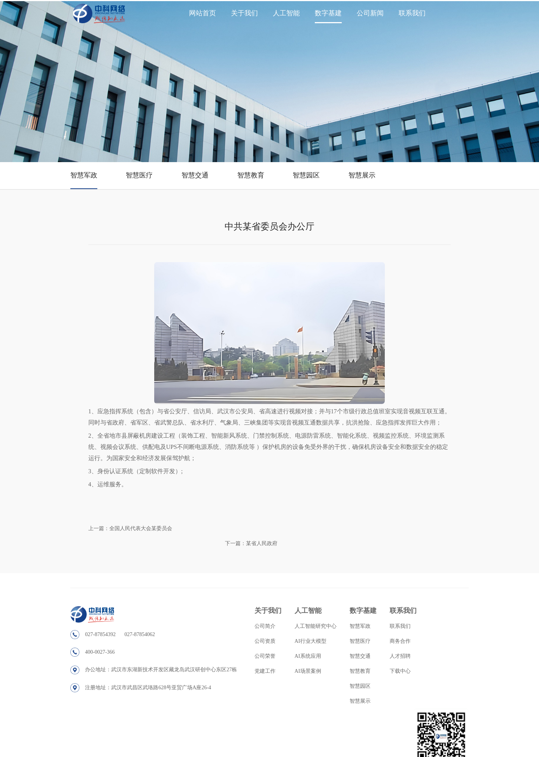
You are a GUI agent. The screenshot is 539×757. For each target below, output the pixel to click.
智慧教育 (257, 167)
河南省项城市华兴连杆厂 (328, 753)
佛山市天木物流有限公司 (276, 753)
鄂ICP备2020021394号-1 (358, 733)
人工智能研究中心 (305, 609)
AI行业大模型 (300, 624)
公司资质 (254, 624)
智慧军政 (86, 167)
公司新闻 (370, 13)
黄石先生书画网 (399, 753)
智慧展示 (370, 167)
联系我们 (412, 13)
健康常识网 (428, 753)
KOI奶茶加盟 (368, 753)
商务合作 (388, 624)
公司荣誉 (254, 639)
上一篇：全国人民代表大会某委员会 (134, 528)
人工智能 (286, 13)
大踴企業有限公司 (110, 753)
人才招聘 (388, 639)
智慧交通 (200, 167)
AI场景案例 (297, 654)
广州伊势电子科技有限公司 (469, 753)
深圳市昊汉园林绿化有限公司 (160, 753)
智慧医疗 (143, 167)
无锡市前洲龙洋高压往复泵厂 (220, 753)
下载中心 (388, 654)
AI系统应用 (297, 639)
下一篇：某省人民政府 (421, 528)
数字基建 (328, 13)
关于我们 (244, 13)
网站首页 (202, 13)
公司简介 (254, 609)
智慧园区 (314, 167)
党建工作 (254, 654)
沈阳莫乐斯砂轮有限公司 (65, 753)
